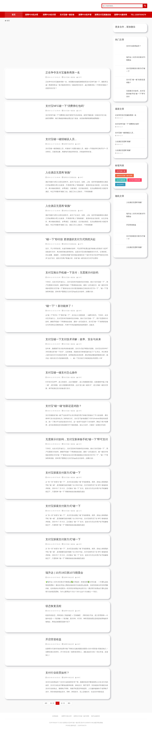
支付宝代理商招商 (134, 180)
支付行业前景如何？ (57, 672)
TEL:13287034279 (138, 15)
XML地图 (94, 722)
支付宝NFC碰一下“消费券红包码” (64, 105)
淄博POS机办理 (31, 15)
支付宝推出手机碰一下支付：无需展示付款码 (71, 272)
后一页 (63, 703)
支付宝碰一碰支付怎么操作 (61, 372)
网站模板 (100, 722)
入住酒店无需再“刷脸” (58, 172)
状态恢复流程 (53, 606)
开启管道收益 (53, 639)
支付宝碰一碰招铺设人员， (61, 139)
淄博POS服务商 (120, 15)
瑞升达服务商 (95, 716)
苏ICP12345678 (86, 722)
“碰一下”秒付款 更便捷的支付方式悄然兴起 (70, 239)
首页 (13, 15)
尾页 (69, 703)
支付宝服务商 (121, 180)
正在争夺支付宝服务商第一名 (62, 72)
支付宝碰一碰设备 (67, 15)
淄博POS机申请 (84, 15)
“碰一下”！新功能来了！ (59, 305)
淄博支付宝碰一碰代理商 (124, 175)
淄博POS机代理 (49, 15)
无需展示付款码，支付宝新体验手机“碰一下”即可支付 (76, 439)
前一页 (52, 703)
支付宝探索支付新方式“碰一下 (63, 472)
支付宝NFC (120, 184)
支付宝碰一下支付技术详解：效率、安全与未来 (73, 339)
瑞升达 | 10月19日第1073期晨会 (64, 572)
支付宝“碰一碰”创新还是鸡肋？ (63, 405)
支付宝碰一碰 (121, 171)
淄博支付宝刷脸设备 (103, 15)
